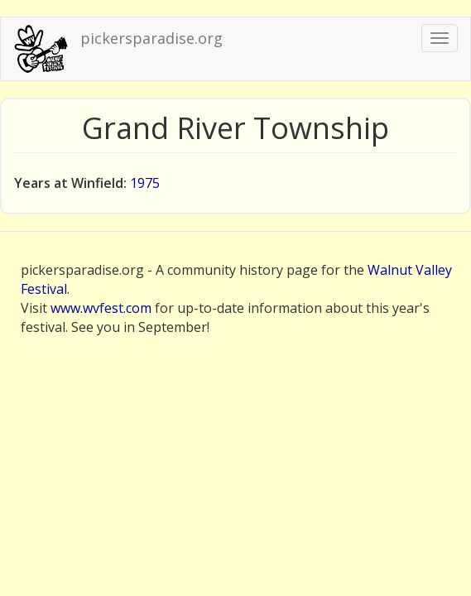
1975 (145, 183)
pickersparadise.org (151, 38)
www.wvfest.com (100, 308)
